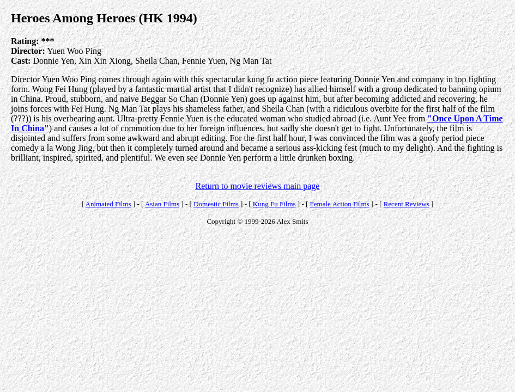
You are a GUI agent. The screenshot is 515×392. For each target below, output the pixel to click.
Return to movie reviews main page (258, 186)
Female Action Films (339, 204)
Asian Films (162, 204)
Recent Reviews (406, 204)
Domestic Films (216, 204)
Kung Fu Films (274, 204)
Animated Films (108, 204)
